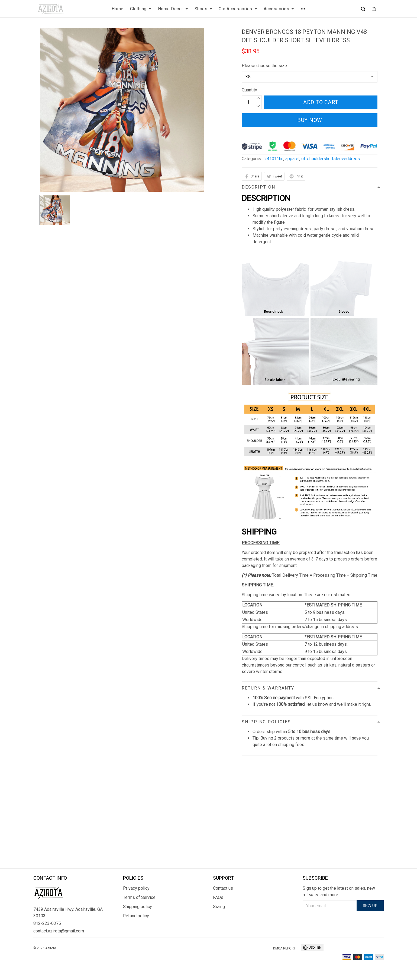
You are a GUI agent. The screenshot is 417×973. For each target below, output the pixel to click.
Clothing (140, 8)
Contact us (223, 888)
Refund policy (136, 915)
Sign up (370, 905)
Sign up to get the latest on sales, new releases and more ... (339, 891)
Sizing (219, 906)
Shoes (203, 8)
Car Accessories (238, 8)
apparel (292, 158)
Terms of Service (139, 897)
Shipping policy (137, 906)
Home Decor (173, 8)
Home (118, 8)
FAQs (218, 897)
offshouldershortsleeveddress (330, 158)
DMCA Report (284, 948)
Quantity (249, 90)
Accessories (279, 8)
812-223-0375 (47, 923)
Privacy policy (136, 888)
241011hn (273, 158)
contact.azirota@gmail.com (58, 931)
